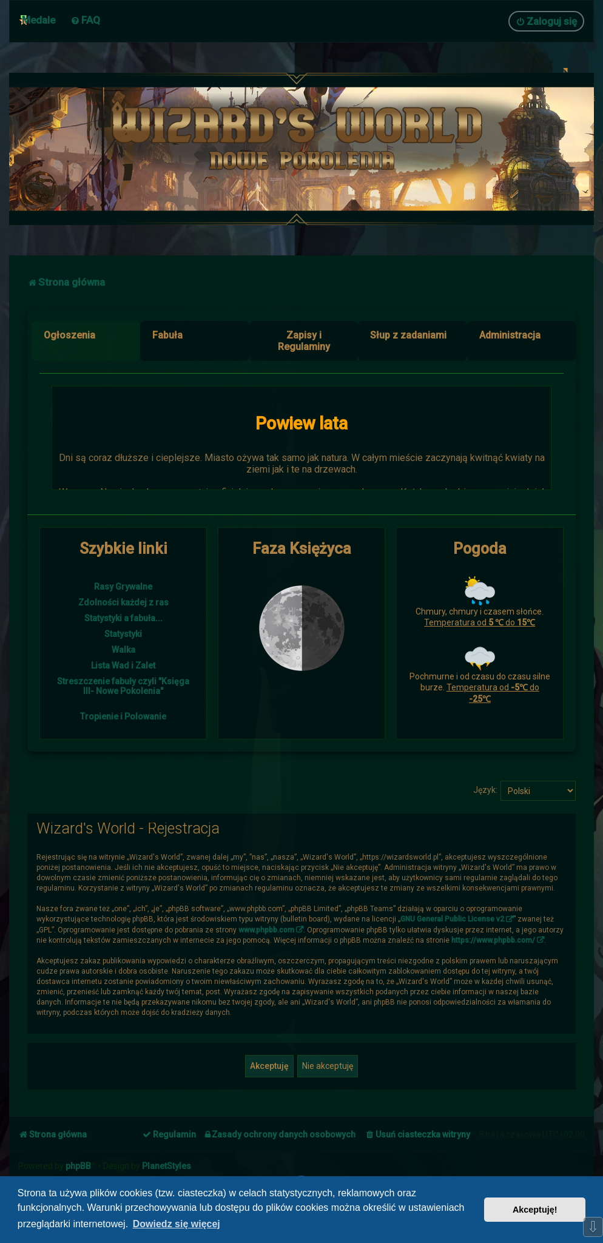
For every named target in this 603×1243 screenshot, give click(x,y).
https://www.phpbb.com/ (493, 940)
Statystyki (123, 634)
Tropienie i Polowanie (123, 716)
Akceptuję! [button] (535, 1209)
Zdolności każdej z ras (123, 602)
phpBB (78, 1166)
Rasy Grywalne (123, 586)
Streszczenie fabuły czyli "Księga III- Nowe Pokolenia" (123, 686)
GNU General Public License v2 (452, 919)
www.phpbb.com (266, 930)
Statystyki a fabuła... (123, 618)
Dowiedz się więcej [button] (176, 1224)
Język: (485, 790)
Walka (123, 650)
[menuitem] (85, 20)
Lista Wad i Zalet (123, 665)
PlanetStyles (166, 1166)
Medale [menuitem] (38, 20)
